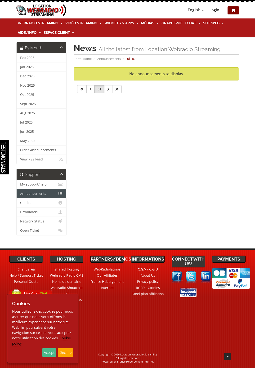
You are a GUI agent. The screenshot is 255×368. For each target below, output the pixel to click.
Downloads (41, 212)
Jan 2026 (27, 67)
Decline (65, 352)
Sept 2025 (28, 104)
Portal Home (83, 59)
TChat (192, 23)
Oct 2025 (27, 95)
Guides (41, 203)
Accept (49, 352)
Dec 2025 (27, 76)
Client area (26, 269)
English (196, 10)
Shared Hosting (66, 269)
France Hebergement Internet (135, 361)
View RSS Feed (41, 159)
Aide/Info (29, 33)
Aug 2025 (27, 113)
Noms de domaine (66, 281)
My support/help (41, 184)
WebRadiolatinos (107, 269)
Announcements (109, 59)
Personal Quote (26, 281)
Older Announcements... (39, 150)
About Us (148, 275)
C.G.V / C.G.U (148, 269)
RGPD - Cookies (148, 287)
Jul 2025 (26, 122)
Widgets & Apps (121, 23)
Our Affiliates (107, 275)
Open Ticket (41, 230)
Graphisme (171, 23)
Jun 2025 (27, 131)
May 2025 (27, 141)
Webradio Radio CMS (66, 275)
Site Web (213, 23)
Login (214, 10)
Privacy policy (147, 281)
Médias (150, 23)
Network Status (41, 221)
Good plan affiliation (148, 294)
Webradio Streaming (40, 23)
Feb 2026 (27, 58)
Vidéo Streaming (83, 23)
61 (99, 89)
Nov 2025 (27, 85)
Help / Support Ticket (26, 275)
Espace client (59, 33)
